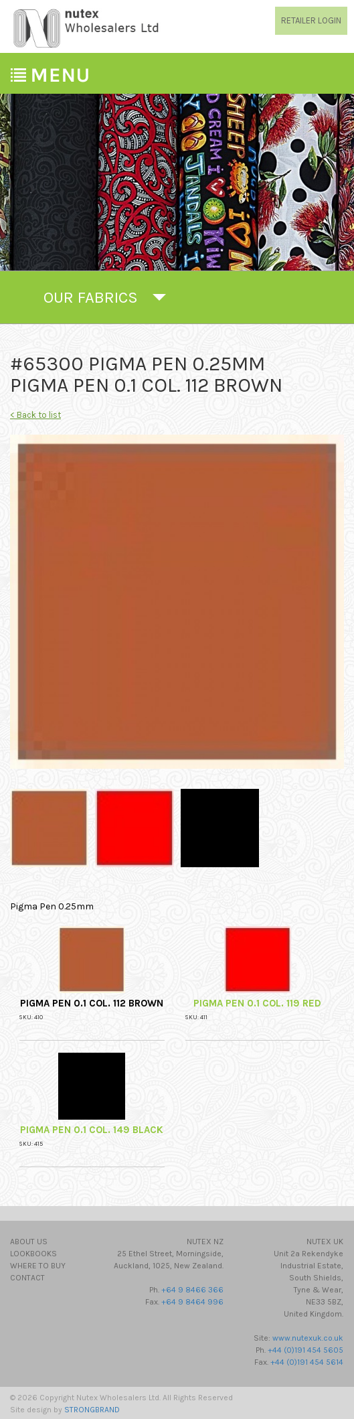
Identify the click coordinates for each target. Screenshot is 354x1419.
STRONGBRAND (92, 1409)
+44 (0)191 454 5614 (306, 1362)
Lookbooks (33, 1253)
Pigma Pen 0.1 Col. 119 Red (257, 1003)
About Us (29, 1241)
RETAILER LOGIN (311, 20)
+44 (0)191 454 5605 (305, 1350)
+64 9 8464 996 (192, 1301)
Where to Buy (38, 1265)
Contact (27, 1277)
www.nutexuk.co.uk (307, 1338)
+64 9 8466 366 (192, 1289)
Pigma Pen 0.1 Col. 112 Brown (91, 1003)
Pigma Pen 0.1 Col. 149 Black (91, 1130)
